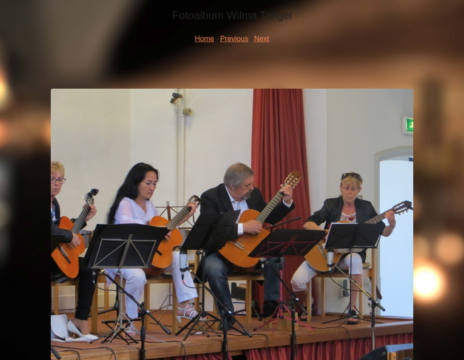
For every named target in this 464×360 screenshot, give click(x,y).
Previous (234, 39)
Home (204, 39)
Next (261, 39)
